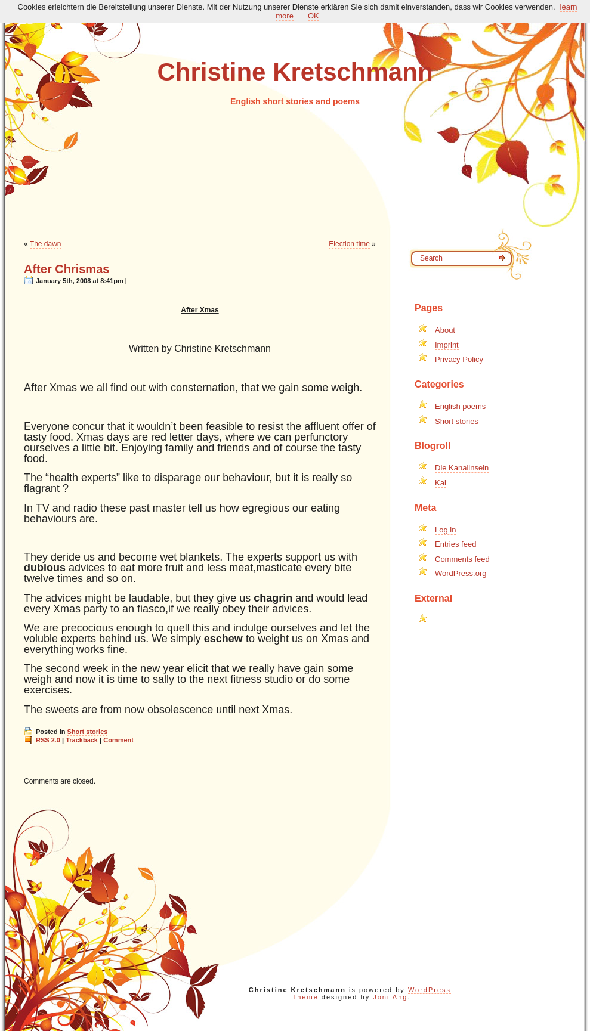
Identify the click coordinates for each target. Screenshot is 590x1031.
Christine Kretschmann (295, 72)
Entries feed (455, 544)
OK (313, 15)
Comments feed (462, 559)
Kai (440, 482)
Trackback (82, 740)
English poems (460, 406)
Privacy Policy (459, 359)
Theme (305, 997)
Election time (349, 244)
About (445, 330)
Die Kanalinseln (462, 467)
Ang (400, 997)
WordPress (429, 989)
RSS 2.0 (48, 740)
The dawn (45, 244)
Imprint (447, 344)
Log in (445, 529)
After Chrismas (66, 268)
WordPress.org (460, 573)
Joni (381, 997)
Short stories (87, 731)
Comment (118, 740)
